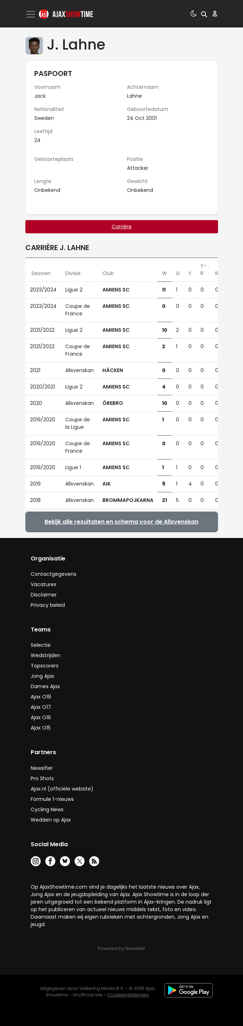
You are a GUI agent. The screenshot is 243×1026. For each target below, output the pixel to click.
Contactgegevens (53, 574)
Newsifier (42, 768)
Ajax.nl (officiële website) (62, 788)
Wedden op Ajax (51, 819)
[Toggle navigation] (31, 14)
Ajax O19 (41, 696)
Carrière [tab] (122, 226)
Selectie (41, 645)
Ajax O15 (41, 727)
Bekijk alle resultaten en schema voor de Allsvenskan (121, 522)
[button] (204, 13)
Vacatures (43, 584)
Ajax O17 (41, 707)
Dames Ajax (45, 686)
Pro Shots (42, 778)
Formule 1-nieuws (52, 799)
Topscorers (45, 665)
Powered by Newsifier (121, 948)
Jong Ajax (42, 676)
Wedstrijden (45, 655)
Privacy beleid (48, 605)
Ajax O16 (41, 717)
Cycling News (47, 809)
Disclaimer (44, 594)
